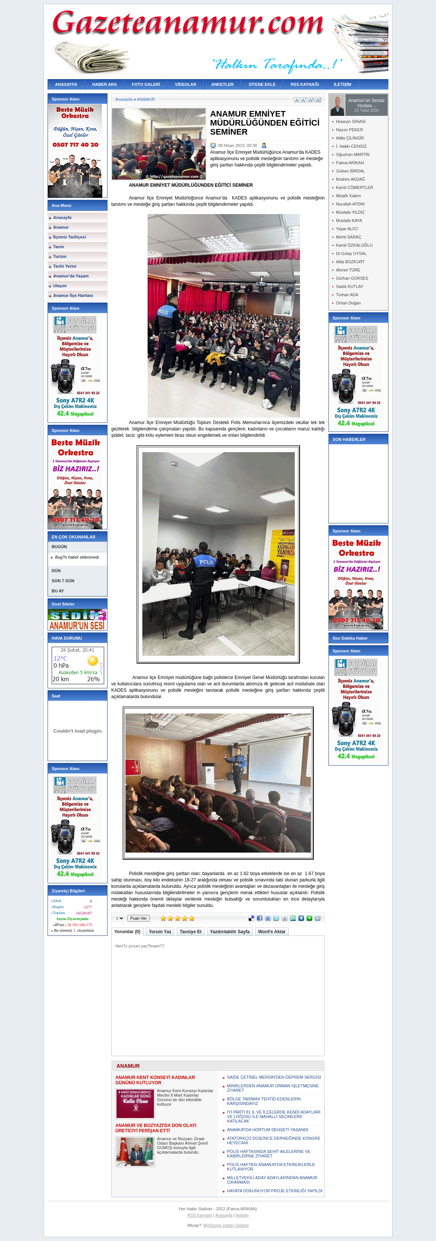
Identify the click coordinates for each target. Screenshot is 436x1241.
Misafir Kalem (348, 195)
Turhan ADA (347, 294)
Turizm (59, 256)
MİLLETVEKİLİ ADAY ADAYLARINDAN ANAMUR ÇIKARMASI (272, 1179)
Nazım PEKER (349, 129)
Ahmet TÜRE (348, 270)
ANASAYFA (66, 84)
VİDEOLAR (185, 84)
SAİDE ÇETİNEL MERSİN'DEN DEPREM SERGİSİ (274, 1077)
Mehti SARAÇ (348, 237)
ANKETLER (222, 84)
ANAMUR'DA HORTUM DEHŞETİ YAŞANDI (267, 1129)
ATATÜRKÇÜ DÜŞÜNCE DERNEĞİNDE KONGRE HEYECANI (273, 1140)
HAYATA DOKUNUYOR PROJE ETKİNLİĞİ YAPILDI (275, 1191)
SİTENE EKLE (262, 84)
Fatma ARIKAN (350, 162)
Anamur (61, 227)
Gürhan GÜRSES (352, 278)
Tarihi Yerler (65, 266)
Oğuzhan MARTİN (353, 154)
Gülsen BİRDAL (350, 171)
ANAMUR (146, 99)
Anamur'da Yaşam (71, 276)
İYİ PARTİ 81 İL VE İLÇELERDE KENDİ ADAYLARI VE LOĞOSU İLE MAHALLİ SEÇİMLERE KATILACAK (274, 1116)
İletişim (242, 1215)
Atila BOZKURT (350, 261)
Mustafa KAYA (349, 220)
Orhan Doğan (348, 303)
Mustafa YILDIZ (350, 212)
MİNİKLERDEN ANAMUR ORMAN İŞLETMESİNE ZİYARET (273, 1088)
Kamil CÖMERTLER (354, 187)
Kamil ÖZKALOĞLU (354, 245)
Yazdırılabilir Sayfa (230, 931)
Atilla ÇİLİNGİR (350, 138)
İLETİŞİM (342, 84)
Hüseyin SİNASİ (351, 121)
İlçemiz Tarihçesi (69, 237)
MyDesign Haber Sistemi (226, 1225)
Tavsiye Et (191, 931)
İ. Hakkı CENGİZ (351, 146)
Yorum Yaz (160, 931)
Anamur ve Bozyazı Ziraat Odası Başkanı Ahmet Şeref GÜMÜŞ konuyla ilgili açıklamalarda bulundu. (182, 1145)
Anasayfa (62, 217)
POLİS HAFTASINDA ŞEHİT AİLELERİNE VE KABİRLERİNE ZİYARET (269, 1153)
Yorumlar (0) (127, 931)
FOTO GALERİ (146, 84)
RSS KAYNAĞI (305, 84)
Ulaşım (60, 285)
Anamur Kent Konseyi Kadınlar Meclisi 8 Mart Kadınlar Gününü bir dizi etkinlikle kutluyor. (185, 1097)
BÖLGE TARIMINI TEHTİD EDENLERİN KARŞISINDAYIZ (264, 1101)
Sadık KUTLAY (349, 286)
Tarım (58, 246)
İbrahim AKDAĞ (350, 179)
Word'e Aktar (272, 931)
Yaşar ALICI (347, 228)
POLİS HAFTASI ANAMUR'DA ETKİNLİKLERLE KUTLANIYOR (271, 1166)
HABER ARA (105, 84)
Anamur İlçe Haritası (73, 295)
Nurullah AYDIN (350, 204)
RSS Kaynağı (199, 1215)
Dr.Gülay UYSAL (351, 253)
